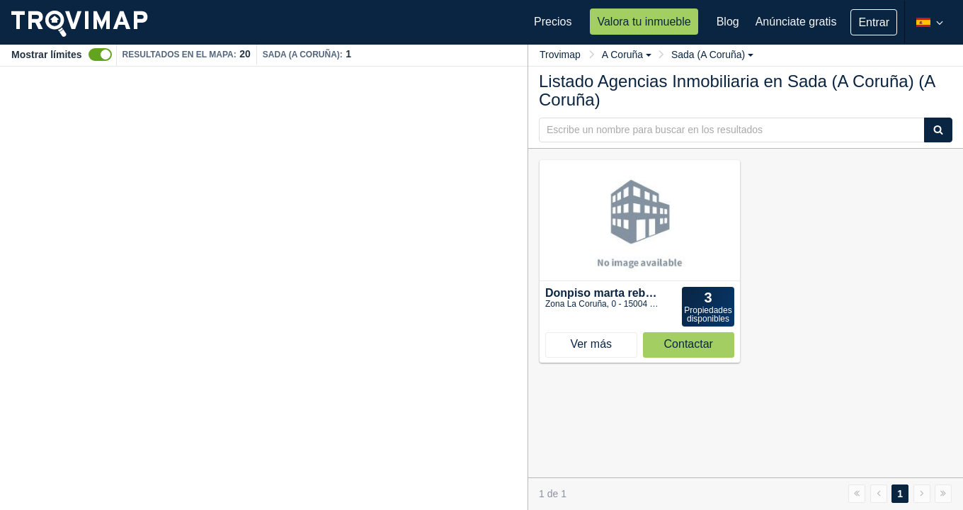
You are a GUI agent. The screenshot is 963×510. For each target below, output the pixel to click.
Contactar (688, 344)
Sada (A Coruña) (712, 54)
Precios (552, 22)
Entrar (873, 22)
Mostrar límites (46, 54)
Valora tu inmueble (643, 22)
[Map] (264, 288)
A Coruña (626, 54)
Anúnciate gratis (796, 22)
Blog (728, 22)
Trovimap (560, 54)
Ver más (591, 344)
